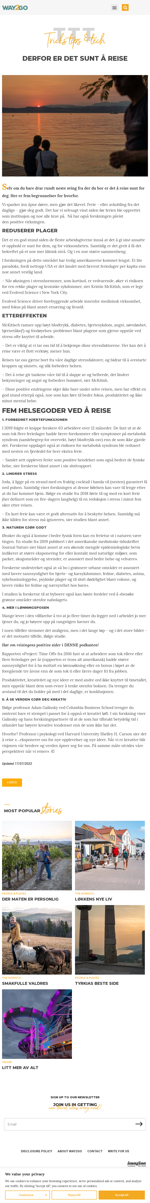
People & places (14, 893)
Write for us (118, 1151)
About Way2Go (70, 1151)
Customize (26, 1195)
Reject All (74, 1195)
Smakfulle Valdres (25, 983)
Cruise (7, 1062)
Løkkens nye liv (93, 899)
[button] (114, 7)
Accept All (121, 1195)
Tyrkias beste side (97, 983)
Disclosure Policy (36, 1151)
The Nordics (84, 893)
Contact (95, 1151)
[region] (75, 1185)
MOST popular (33, 810)
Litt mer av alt (20, 1067)
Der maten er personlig (30, 899)
